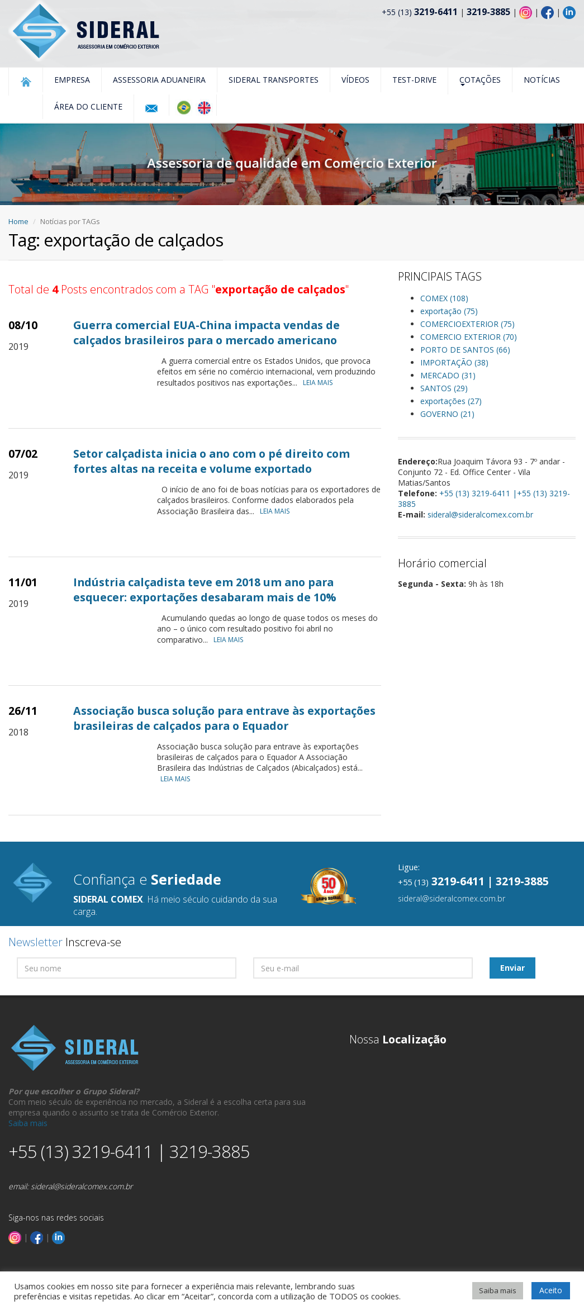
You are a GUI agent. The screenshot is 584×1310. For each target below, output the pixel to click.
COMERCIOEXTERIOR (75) (467, 324)
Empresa (72, 79)
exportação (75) (449, 311)
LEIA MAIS (320, 382)
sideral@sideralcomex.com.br (480, 514)
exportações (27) (451, 401)
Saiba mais (28, 1123)
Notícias (542, 79)
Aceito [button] (550, 1290)
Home (18, 221)
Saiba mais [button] (497, 1290)
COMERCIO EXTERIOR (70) (468, 336)
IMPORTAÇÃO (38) (454, 362)
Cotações (480, 80)
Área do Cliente (88, 106)
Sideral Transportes (274, 79)
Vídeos (355, 79)
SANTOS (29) (444, 388)
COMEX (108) (444, 298)
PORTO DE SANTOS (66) (465, 349)
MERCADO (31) (448, 375)
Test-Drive (414, 79)
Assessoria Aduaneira (159, 79)
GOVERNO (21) (447, 414)
